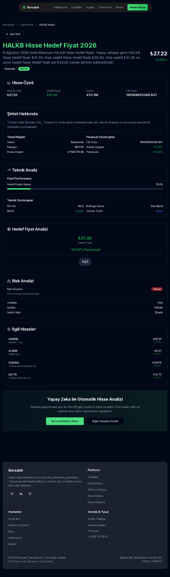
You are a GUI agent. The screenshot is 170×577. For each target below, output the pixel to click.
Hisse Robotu (95, 495)
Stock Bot (14, 518)
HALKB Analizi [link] (47, 24)
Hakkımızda (60, 7)
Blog (11, 531)
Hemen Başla (138, 7)
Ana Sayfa (8, 24)
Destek (93, 530)
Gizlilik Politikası (97, 518)
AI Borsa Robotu (97, 489)
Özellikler (76, 7)
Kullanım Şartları (97, 525)
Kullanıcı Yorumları (19, 525)
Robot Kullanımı (96, 502)
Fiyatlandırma (95, 483)
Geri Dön (13, 34)
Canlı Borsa (105, 7)
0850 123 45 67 (98, 536)
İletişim (119, 7)
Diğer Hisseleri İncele (105, 421)
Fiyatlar (90, 7)
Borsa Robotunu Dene (65, 421)
